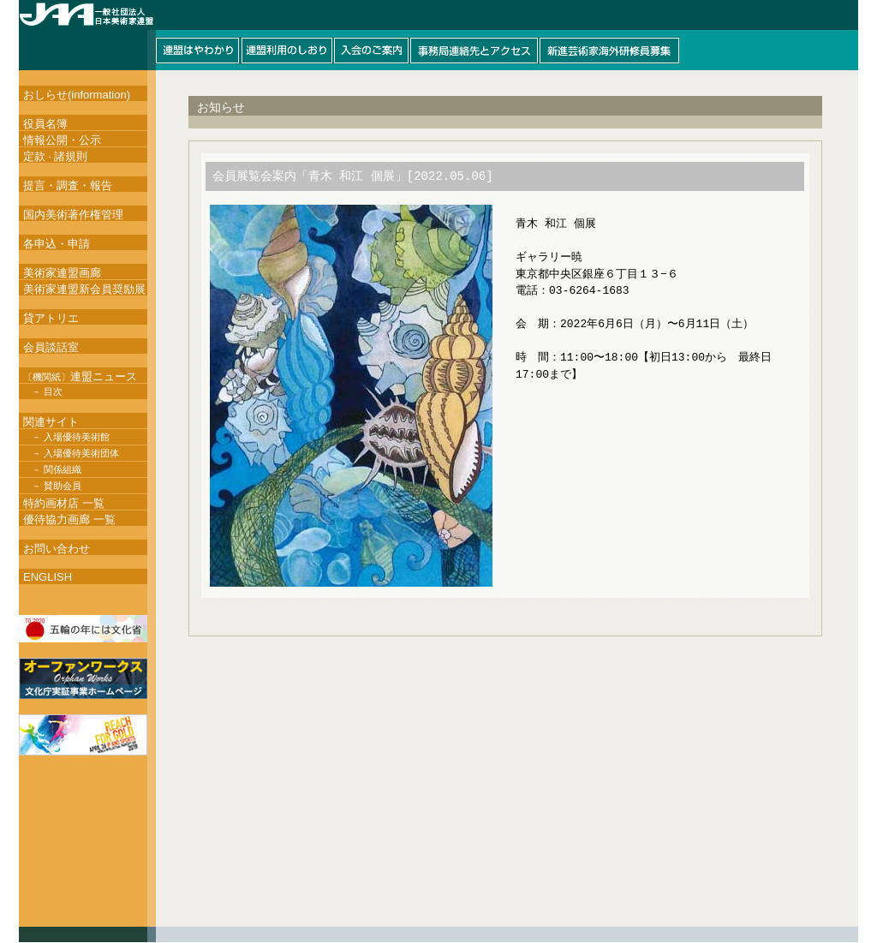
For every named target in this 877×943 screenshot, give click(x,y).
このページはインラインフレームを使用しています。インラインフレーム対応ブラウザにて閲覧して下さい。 (438, 35)
